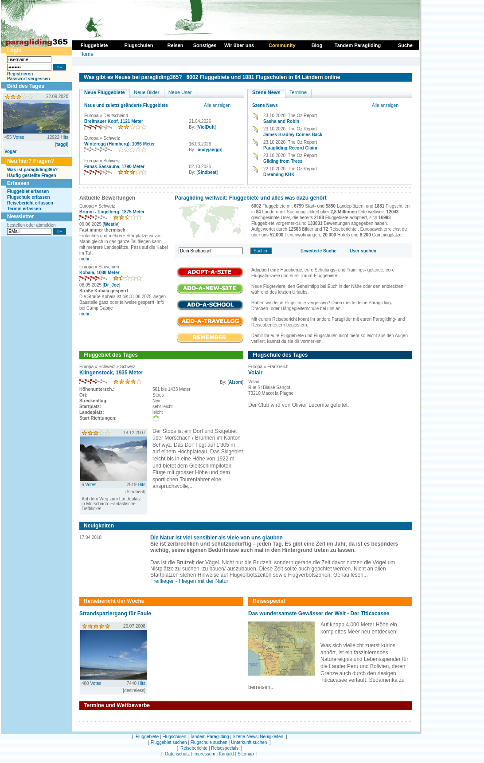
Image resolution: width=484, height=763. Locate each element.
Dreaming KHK (279, 174)
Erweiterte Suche (318, 250)
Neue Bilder (146, 92)
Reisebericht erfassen (30, 203)
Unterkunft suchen (249, 742)
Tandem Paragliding (209, 736)
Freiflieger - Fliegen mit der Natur (189, 581)
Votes (18, 137)
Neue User (180, 92)
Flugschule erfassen (28, 197)
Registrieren (20, 73)
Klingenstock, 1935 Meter (111, 373)
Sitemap (246, 753)
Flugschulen (174, 736)
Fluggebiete (147, 736)
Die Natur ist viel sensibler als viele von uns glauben (216, 538)
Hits (64, 137)
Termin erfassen (24, 208)
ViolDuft (206, 127)
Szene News (266, 92)
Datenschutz (177, 753)
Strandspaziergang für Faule (115, 613)
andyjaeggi (209, 149)
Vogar (10, 151)
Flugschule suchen (209, 742)
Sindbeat (207, 172)
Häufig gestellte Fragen (31, 175)
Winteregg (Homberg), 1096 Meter (119, 144)
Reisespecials (224, 748)
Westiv (111, 224)
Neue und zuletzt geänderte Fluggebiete (126, 105)
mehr (84, 258)
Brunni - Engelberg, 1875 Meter (111, 211)
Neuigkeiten (271, 736)
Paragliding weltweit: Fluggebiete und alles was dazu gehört (251, 198)
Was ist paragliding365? (32, 169)
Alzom (235, 382)
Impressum (204, 753)
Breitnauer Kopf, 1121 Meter (113, 121)
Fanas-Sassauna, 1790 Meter (114, 166)
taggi (61, 144)
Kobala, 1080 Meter (99, 272)
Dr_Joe (111, 285)
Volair (255, 373)
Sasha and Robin (281, 121)
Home (86, 54)
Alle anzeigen (217, 105)
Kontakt (226, 753)
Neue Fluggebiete (104, 92)
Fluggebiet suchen (169, 742)
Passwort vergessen (28, 78)
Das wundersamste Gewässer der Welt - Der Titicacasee (318, 613)
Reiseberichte (193, 748)
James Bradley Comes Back (292, 134)
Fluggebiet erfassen (28, 191)
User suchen (363, 250)
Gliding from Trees (282, 161)
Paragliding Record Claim (290, 148)
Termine (298, 92)
